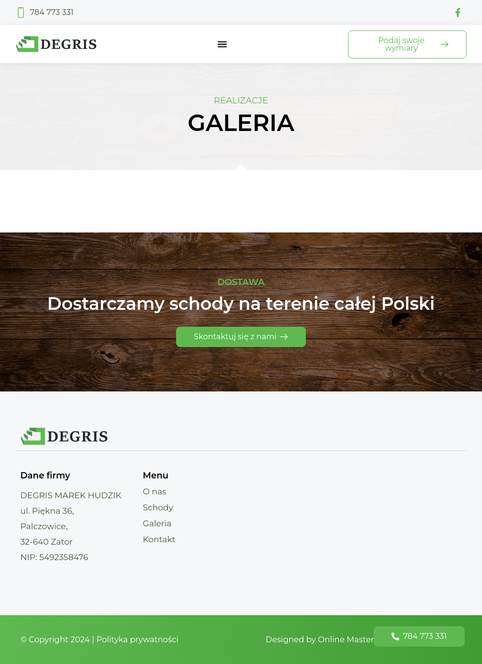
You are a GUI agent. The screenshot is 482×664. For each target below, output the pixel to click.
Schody (158, 507)
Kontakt (159, 539)
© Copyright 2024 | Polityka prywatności (101, 639)
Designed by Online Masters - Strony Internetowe (360, 639)
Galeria (157, 523)
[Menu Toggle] (222, 44)
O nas (154, 491)
